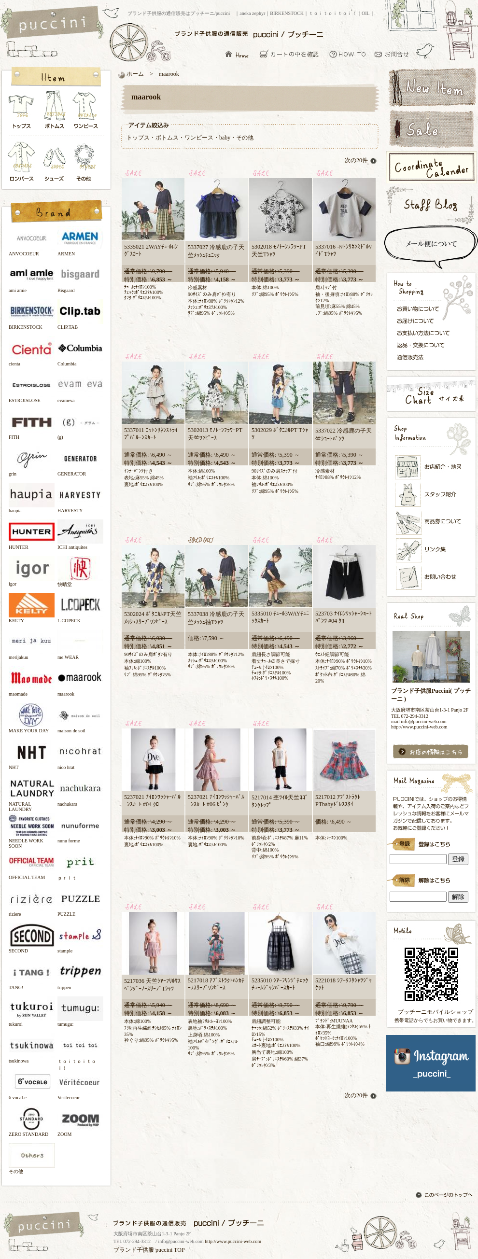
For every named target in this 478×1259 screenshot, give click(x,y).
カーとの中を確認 (291, 54)
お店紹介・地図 (431, 467)
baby (224, 137)
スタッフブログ (431, 204)
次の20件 (361, 160)
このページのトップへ (445, 1195)
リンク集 (431, 550)
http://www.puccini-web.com (233, 1241)
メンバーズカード (431, 522)
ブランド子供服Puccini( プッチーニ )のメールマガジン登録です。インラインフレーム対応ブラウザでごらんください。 (431, 841)
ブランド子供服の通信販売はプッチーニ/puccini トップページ (53, 23)
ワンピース (86, 112)
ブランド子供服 (133, 1249)
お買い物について (348, 54)
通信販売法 (426, 357)
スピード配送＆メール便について (431, 247)
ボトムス (54, 112)
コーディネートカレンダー (431, 167)
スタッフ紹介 (431, 495)
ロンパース (24, 162)
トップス (22, 112)
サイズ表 (431, 394)
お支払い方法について (426, 332)
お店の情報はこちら (431, 752)
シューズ (55, 162)
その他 (86, 162)
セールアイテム (431, 129)
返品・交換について (426, 345)
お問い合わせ (394, 54)
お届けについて (426, 320)
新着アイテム (431, 86)
